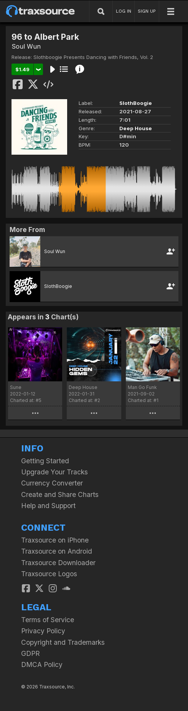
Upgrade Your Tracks (54, 472)
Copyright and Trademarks (63, 642)
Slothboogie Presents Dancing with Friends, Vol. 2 (93, 57)
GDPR (30, 653)
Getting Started (45, 461)
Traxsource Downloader (58, 563)
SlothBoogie (135, 103)
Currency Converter (52, 483)
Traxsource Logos (49, 574)
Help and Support (48, 506)
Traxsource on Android (56, 551)
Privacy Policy (43, 631)
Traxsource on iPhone (55, 540)
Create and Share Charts (60, 494)
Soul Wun (26, 46)
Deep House (135, 128)
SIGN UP (147, 11)
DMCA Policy (42, 664)
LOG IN (123, 11)
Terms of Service (47, 620)
